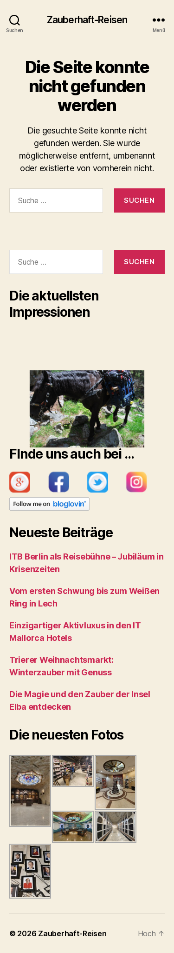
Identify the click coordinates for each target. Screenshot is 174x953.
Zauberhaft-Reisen (87, 20)
